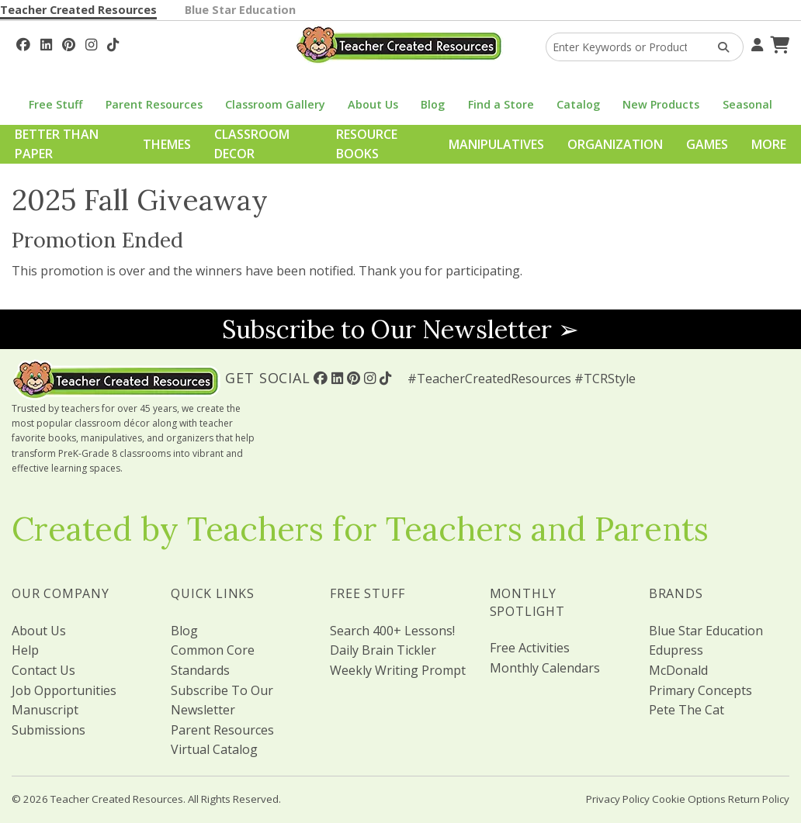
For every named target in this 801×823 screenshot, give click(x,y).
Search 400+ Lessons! (392, 630)
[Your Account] (755, 43)
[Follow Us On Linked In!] (46, 43)
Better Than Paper (57, 144)
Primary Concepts (700, 690)
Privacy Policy (618, 799)
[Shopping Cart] (777, 43)
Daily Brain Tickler (383, 650)
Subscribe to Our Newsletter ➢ (400, 329)
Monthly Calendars (545, 667)
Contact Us (43, 670)
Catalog (578, 104)
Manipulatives (496, 144)
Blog (433, 104)
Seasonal (747, 104)
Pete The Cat (686, 709)
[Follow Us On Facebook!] (23, 43)
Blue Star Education (240, 9)
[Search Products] (718, 47)
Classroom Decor (252, 144)
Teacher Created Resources (78, 9)
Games (707, 144)
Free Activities (530, 647)
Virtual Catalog (214, 749)
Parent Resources (154, 104)
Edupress (676, 650)
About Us (373, 104)
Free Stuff (55, 104)
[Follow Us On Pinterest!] (68, 43)
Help (25, 650)
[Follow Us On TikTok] (113, 43)
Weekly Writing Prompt (398, 670)
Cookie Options (689, 799)
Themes (167, 144)
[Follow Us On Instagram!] (91, 43)
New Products (660, 104)
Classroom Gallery (275, 104)
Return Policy (758, 799)
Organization (615, 144)
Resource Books (366, 144)
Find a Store (501, 104)
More (768, 144)
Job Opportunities (64, 690)
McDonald (678, 670)
